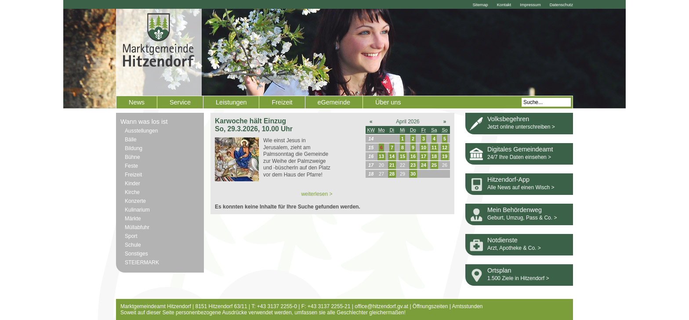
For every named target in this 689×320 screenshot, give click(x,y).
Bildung (133, 148)
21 (392, 165)
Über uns (388, 102)
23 (413, 165)
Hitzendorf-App (508, 179)
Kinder (132, 183)
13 (381, 156)
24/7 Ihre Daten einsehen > (519, 157)
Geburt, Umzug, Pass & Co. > (522, 218)
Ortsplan (499, 270)
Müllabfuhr (137, 227)
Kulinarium (137, 210)
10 (423, 147)
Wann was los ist (143, 121)
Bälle (131, 140)
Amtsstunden (467, 306)
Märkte (133, 219)
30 (413, 173)
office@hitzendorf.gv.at (381, 306)
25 (434, 165)
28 (392, 173)
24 (423, 165)
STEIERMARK (142, 262)
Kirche (132, 192)
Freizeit (282, 102)
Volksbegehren (508, 118)
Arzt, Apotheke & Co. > (514, 248)
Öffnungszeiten (430, 306)
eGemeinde (334, 102)
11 (434, 147)
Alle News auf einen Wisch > (520, 187)
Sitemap (480, 4)
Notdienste (502, 240)
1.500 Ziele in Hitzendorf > (518, 278)
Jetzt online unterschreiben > (521, 127)
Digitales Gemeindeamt (520, 149)
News (137, 102)
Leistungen (231, 102)
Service (180, 102)
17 (423, 156)
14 (392, 156)
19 (444, 156)
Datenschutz (561, 4)
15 (402, 156)
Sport (131, 236)
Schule (133, 245)
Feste (131, 166)
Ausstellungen (141, 131)
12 (444, 147)
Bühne (132, 157)
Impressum (530, 4)
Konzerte (135, 201)
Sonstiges (136, 254)
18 (434, 156)
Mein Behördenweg (514, 209)
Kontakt (504, 4)
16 (413, 156)
